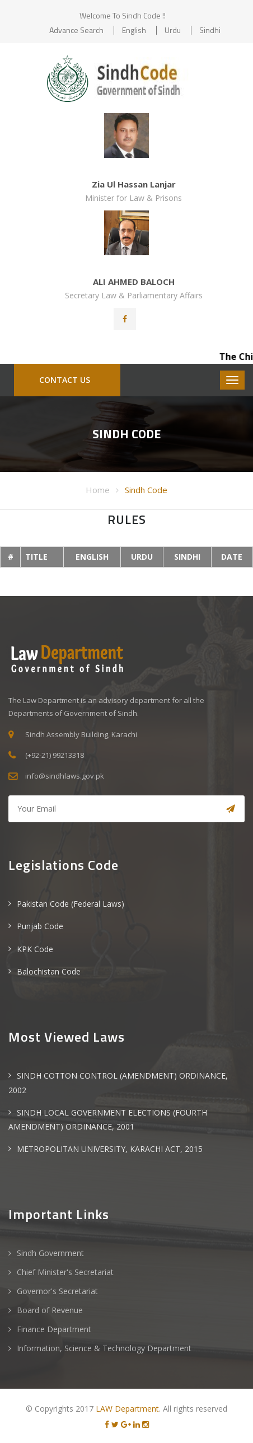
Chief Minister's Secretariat (65, 1272)
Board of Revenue (50, 1310)
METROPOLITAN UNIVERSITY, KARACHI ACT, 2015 (110, 1149)
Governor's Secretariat (57, 1291)
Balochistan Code (49, 971)
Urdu (173, 30)
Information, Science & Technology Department (104, 1348)
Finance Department (54, 1329)
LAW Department (127, 1408)
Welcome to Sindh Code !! (122, 15)
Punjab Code (40, 926)
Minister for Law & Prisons (133, 198)
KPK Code (35, 949)
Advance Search (76, 30)
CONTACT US (64, 379)
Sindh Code (146, 489)
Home (98, 489)
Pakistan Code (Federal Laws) (70, 903)
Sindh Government (50, 1253)
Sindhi (210, 30)
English (134, 30)
